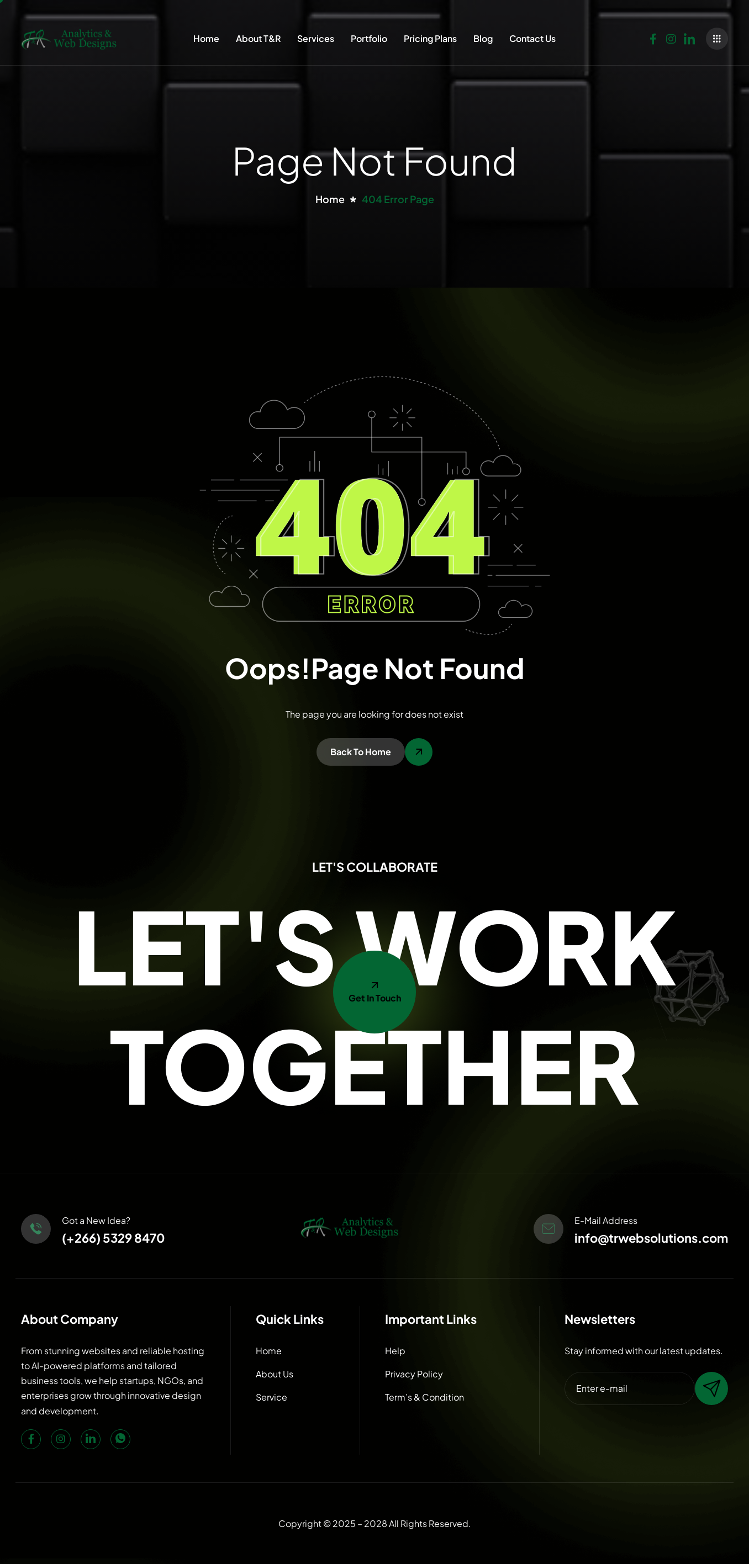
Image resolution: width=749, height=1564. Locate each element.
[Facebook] (652, 36)
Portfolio (369, 38)
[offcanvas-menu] (717, 39)
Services (315, 38)
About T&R (258, 38)
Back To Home (360, 751)
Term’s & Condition (424, 1397)
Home (206, 38)
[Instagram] (671, 36)
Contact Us (532, 38)
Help (395, 1350)
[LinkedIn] (689, 36)
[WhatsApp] (120, 1439)
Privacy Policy (414, 1374)
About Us (274, 1374)
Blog (483, 38)
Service (271, 1397)
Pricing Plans (430, 38)
